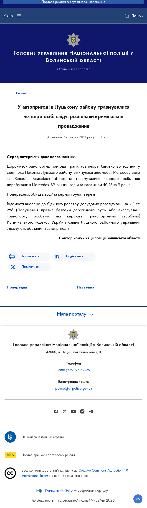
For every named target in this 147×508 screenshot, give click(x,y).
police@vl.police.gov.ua (73, 389)
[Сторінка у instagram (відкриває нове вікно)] (82, 411)
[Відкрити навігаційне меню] (19, 15)
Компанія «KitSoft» (59, 491)
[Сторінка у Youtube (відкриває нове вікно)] (73, 411)
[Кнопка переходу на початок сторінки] (137, 498)
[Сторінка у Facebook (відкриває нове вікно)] (55, 411)
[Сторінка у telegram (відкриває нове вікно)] (91, 411)
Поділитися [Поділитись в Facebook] (74, 256)
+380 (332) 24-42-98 (73, 370)
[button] (73, 314)
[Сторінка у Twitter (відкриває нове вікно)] (64, 411)
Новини (20, 93)
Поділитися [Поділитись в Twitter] (30, 267)
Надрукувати (30, 256)
